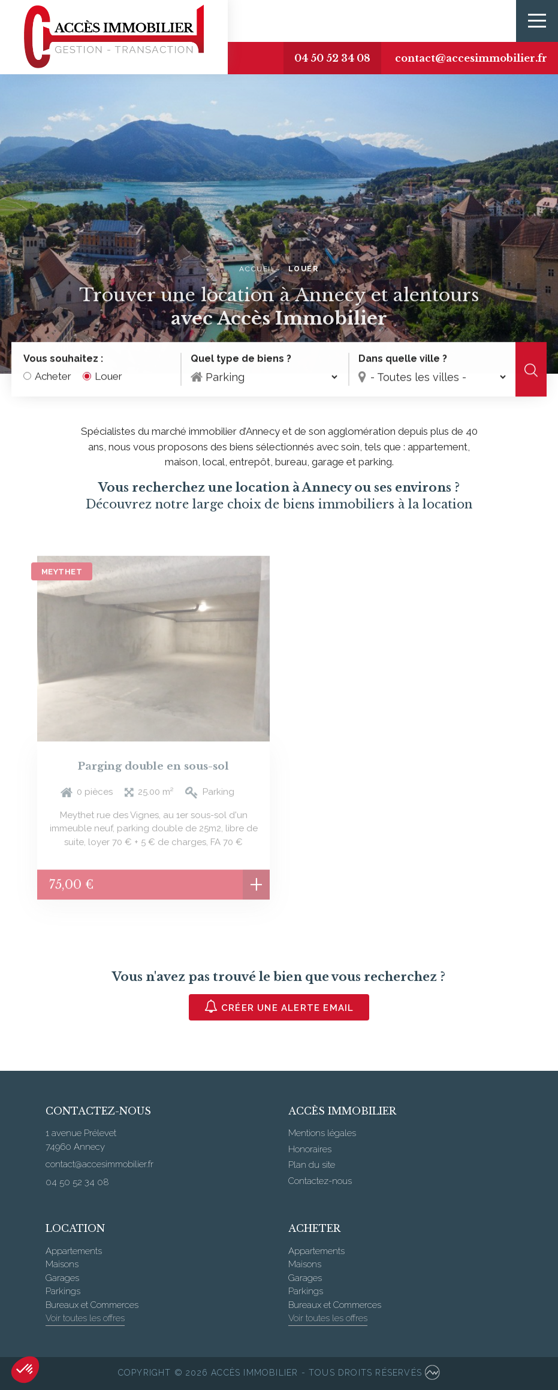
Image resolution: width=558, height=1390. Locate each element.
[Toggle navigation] (537, 21)
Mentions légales (322, 1133)
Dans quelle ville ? (402, 359)
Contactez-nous (320, 1181)
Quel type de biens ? (241, 359)
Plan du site (311, 1164)
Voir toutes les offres (85, 1318)
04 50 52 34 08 (332, 58)
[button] (25, 1369)
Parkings (63, 1291)
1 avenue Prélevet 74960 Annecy (81, 1140)
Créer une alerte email (279, 1006)
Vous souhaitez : (63, 359)
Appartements (74, 1251)
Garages (62, 1278)
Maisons (62, 1264)
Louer (108, 377)
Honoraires (309, 1149)
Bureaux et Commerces (92, 1305)
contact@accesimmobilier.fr (471, 58)
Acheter (53, 377)
